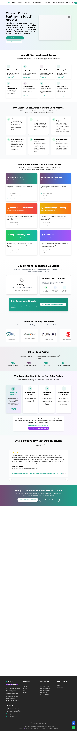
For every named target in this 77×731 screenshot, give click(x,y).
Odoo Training (43, 696)
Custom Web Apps (38, 2)
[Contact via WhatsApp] (73, 727)
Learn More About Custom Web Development (53, 304)
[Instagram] (13, 700)
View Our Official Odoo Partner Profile (38, 428)
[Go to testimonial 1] (61, 473)
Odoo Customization (45, 690)
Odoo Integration (44, 701)
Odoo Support (43, 699)
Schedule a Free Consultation (15, 37)
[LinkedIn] (11, 700)
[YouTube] (16, 700)
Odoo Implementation (45, 688)
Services (20, 2)
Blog (24, 690)
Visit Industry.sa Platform (21, 290)
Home (9, 2)
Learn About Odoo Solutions (49, 500)
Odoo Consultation (44, 684)
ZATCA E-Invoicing (44, 694)
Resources (61, 2)
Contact (68, 2)
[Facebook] (6, 700)
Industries (28, 2)
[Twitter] (8, 700)
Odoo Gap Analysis (44, 686)
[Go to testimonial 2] (62, 473)
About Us (14, 2)
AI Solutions (47, 2)
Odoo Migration (43, 692)
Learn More (10, 77)
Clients (55, 2)
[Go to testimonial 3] (63, 473)
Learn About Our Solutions (14, 41)
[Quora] (18, 700)
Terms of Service (61, 687)
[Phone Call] (73, 723)
